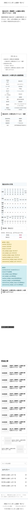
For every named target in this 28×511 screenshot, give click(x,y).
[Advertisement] (14, 38)
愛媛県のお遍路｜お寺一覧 (8, 327)
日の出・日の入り (10, 65)
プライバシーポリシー (20, 506)
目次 (12, 56)
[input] (14, 463)
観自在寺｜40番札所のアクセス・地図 (15, 61)
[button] (25, 463)
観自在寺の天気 (8, 63)
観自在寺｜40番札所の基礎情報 (11, 59)
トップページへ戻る (7, 506)
